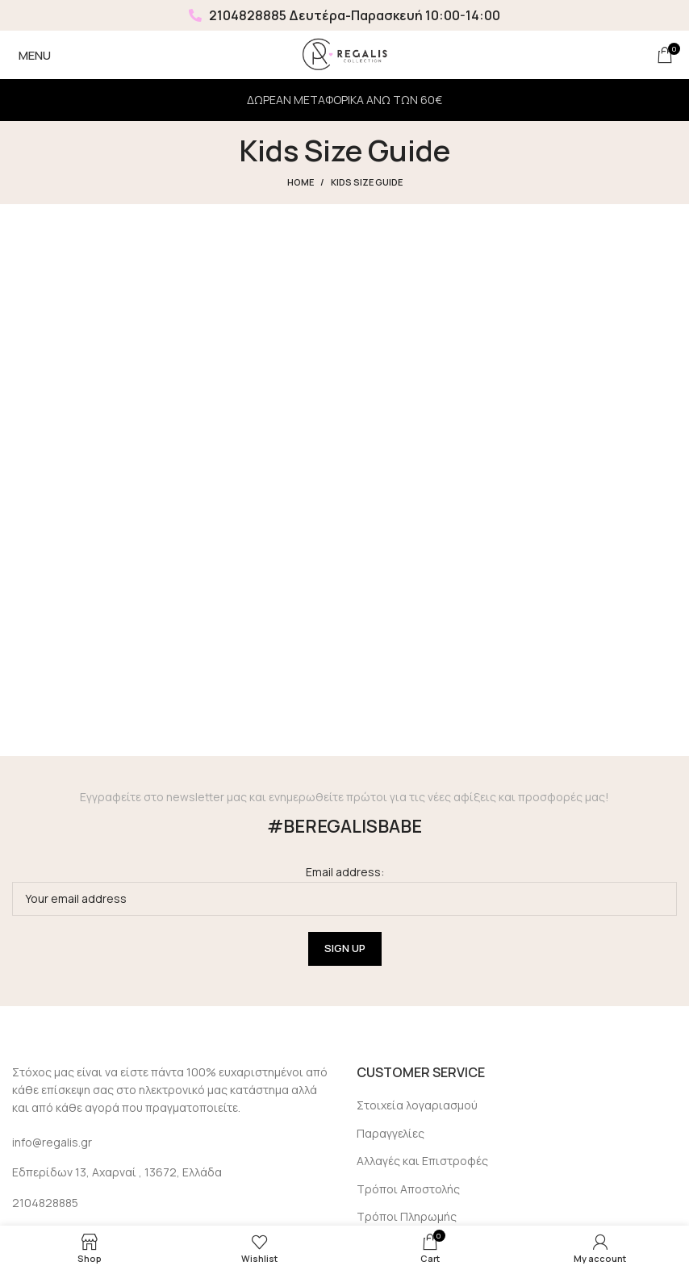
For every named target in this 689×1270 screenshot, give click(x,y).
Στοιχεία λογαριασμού (417, 1105)
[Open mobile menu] (31, 55)
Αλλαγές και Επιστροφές (422, 1160)
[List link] (172, 1203)
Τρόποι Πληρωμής (407, 1216)
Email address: (344, 889)
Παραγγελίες (390, 1133)
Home (300, 182)
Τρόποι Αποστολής (408, 1189)
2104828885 (237, 15)
